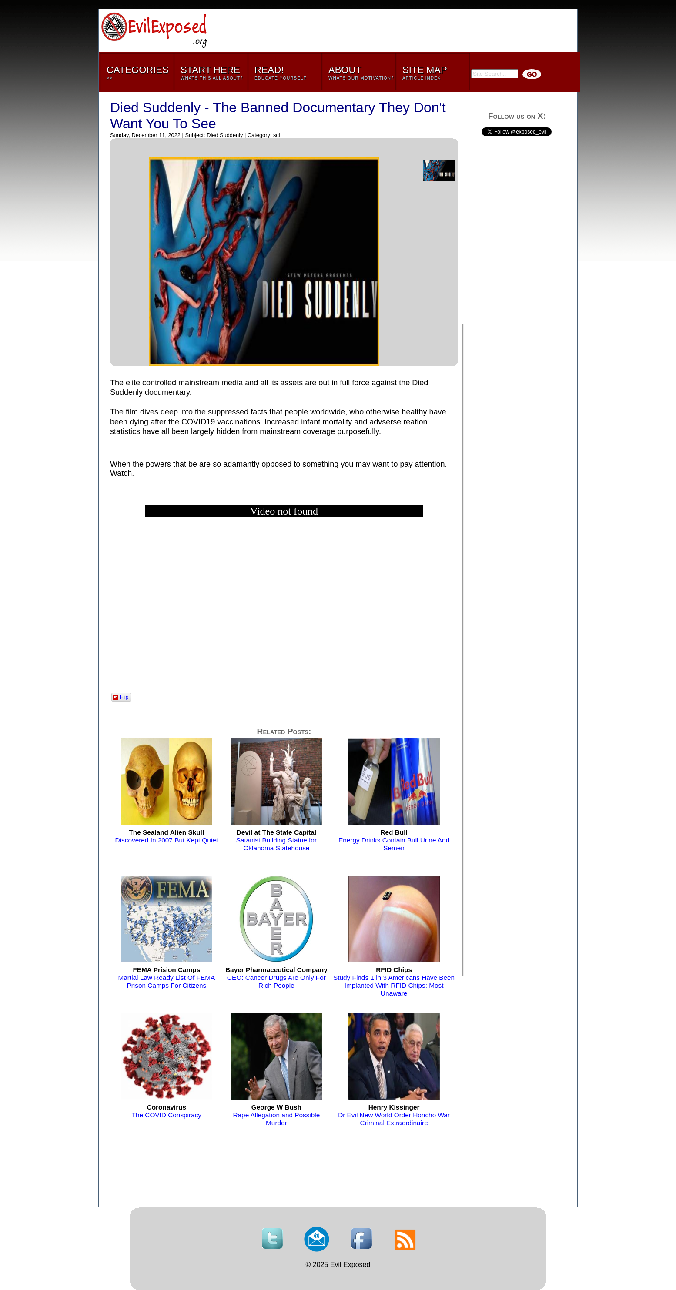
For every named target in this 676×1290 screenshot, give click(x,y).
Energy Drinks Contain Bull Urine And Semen (393, 840)
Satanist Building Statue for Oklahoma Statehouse (276, 840)
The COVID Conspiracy (166, 1111)
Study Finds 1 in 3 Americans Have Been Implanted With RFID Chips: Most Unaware (394, 981)
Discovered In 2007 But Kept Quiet (166, 836)
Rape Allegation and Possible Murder (276, 1114)
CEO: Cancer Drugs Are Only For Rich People (276, 977)
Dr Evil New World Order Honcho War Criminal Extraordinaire (394, 1114)
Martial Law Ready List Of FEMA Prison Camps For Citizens (166, 977)
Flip (120, 697)
